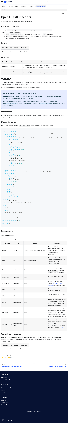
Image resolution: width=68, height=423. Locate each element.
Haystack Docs (5, 379)
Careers (4, 405)
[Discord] (8, 421)
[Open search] (56, 2)
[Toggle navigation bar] (2, 2)
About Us (4, 400)
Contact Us (4, 402)
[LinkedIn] (3, 421)
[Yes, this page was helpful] (3, 357)
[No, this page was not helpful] (9, 357)
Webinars (4, 390)
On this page (5, 9)
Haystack (4, 377)
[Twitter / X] (6, 421)
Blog (3, 392)
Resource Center (6, 388)
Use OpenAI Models (31, 117)
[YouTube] (11, 421)
